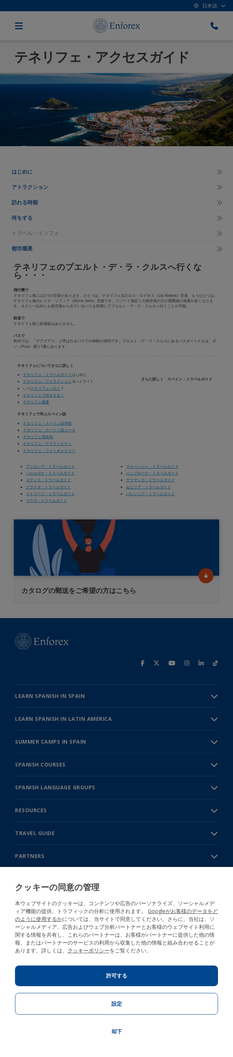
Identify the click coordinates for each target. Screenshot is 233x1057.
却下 (116, 1032)
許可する (116, 976)
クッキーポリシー (89, 950)
